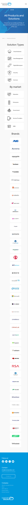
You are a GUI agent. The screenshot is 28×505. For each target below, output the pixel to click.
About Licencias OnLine (7, 485)
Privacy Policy (5, 490)
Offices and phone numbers (8, 471)
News (3, 487)
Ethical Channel (5, 492)
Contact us (8, 476)
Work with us (5, 488)
